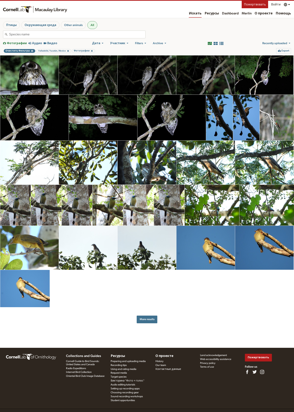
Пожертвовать (255, 4)
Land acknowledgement (213, 355)
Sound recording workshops (127, 396)
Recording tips (119, 365)
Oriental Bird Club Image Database (85, 376)
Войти (276, 4)
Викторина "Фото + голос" (127, 380)
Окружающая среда (40, 25)
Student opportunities (123, 400)
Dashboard (230, 13)
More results (147, 319)
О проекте (264, 13)
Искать (195, 13)
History (159, 361)
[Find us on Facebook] (247, 372)
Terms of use (207, 367)
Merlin (247, 13)
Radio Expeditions (76, 368)
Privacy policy (207, 363)
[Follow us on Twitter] (254, 372)
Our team (160, 365)
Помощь (283, 13)
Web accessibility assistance (215, 359)
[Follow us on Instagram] (262, 372)
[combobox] (77, 34)
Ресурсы (212, 13)
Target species (119, 376)
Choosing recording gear (125, 392)
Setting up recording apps (125, 388)
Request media (119, 373)
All (92, 25)
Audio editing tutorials (123, 384)
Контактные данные (168, 369)
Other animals (73, 25)
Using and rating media (123, 369)
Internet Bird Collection (79, 372)
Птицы (11, 25)
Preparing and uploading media (128, 361)
